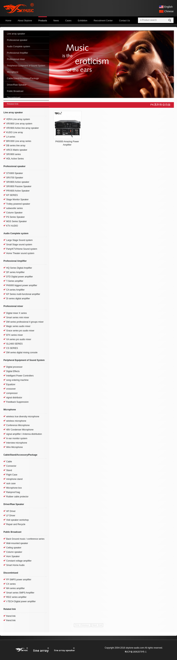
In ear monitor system (16, 438)
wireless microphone (16, 421)
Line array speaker (16, 33)
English (168, 6)
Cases (68, 20)
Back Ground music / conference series (25, 539)
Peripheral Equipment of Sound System (26, 65)
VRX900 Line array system (19, 123)
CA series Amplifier (15, 290)
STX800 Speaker (14, 173)
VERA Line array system (18, 119)
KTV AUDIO (12, 225)
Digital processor (14, 367)
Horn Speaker (13, 556)
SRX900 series (13, 154)
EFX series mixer (14, 335)
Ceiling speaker (13, 547)
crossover (11, 389)
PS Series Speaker (15, 217)
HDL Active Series (15, 158)
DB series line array (15, 145)
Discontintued (13, 97)
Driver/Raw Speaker (16, 85)
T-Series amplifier (14, 281)
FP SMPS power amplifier (18, 579)
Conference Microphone (18, 425)
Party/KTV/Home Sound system (21, 249)
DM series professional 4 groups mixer (25, 322)
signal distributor (14, 397)
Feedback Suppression (17, 402)
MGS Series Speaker (16, 221)
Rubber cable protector (17, 496)
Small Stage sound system (19, 244)
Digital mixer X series (16, 313)
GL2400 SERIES (14, 343)
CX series (11, 584)
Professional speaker (17, 40)
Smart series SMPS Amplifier (20, 592)
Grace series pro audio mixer (20, 330)
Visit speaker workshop (17, 520)
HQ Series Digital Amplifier (19, 268)
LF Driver (10, 515)
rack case (11, 483)
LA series (10, 137)
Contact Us (124, 20)
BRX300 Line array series (18, 141)
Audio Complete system (18, 46)
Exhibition (82, 20)
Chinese (169, 11)
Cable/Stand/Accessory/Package (23, 78)
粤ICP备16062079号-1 (136, 652)
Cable (9, 461)
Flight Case (11, 474)
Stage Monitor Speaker (17, 199)
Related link (12, 104)
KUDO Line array (14, 132)
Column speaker (14, 552)
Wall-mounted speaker (17, 543)
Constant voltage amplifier (19, 561)
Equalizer (10, 384)
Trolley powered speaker (18, 204)
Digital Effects (13, 371)
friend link (11, 616)
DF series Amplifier (15, 272)
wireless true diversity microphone (22, 416)
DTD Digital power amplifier (19, 276)
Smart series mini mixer (17, 317)
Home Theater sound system (20, 253)
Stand (9, 470)
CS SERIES (12, 348)
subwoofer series (14, 208)
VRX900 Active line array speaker (22, 128)
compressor (12, 393)
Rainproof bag (13, 492)
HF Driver (11, 511)
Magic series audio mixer (18, 326)
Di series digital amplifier (18, 298)
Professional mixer (16, 59)
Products (42, 20)
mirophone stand (14, 479)
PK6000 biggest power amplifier (21, 285)
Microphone (12, 72)
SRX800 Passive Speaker (18, 186)
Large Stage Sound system (19, 240)
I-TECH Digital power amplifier (21, 601)
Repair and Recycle (15, 524)
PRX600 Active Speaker (18, 190)
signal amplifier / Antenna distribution (24, 434)
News (56, 20)
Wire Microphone (14, 447)
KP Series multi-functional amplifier (23, 294)
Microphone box (14, 488)
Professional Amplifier (17, 53)
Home (8, 20)
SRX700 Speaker (14, 177)
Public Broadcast (15, 91)
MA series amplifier (15, 588)
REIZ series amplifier (16, 597)
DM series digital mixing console (21, 352)
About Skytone (25, 20)
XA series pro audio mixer (18, 339)
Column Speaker (14, 212)
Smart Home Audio (15, 565)
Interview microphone (16, 443)
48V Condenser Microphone (19, 429)
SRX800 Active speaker (17, 182)
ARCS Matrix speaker (16, 150)
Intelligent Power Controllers (20, 375)
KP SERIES (12, 195)
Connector (11, 466)
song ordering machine (17, 380)
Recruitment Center (103, 20)
